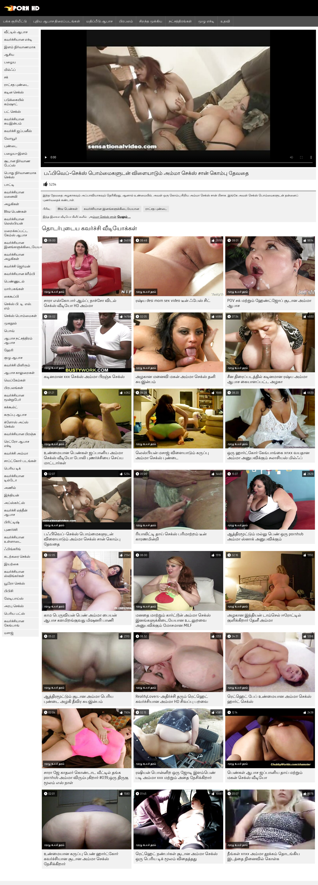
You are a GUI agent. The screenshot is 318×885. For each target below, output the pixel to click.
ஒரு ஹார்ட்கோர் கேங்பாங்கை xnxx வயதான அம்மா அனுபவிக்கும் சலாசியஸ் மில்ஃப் (268, 455)
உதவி (225, 21)
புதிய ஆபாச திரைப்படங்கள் (56, 21)
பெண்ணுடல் (14, 281)
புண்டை (10, 146)
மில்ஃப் (10, 70)
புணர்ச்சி (11, 530)
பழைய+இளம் (15, 154)
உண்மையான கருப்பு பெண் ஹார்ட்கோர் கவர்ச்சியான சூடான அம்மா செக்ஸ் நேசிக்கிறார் (81, 858)
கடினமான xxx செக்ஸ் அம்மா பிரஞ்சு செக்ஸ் (84, 376)
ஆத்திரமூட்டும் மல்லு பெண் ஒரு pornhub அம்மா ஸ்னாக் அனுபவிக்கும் (265, 536)
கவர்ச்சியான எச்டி (18, 40)
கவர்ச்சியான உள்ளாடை (14, 539)
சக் (6, 77)
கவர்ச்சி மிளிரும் (17, 365)
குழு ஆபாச (13, 358)
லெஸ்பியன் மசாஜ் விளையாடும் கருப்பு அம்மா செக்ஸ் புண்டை (172, 455)
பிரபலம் (126, 21)
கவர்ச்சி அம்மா (16, 453)
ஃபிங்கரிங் (12, 549)
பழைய (10, 62)
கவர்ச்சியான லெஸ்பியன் (14, 221)
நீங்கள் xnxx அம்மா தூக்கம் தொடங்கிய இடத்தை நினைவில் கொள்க (263, 856)
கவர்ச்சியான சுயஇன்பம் (14, 121)
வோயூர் (10, 138)
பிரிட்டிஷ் (11, 522)
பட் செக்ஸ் (12, 112)
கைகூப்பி (11, 296)
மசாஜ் (8, 633)
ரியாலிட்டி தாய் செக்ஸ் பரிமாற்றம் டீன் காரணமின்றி (171, 536)
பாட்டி (9, 185)
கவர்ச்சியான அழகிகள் (14, 257)
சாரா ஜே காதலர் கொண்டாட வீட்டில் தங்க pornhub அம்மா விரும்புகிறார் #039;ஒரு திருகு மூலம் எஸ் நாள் (86, 777)
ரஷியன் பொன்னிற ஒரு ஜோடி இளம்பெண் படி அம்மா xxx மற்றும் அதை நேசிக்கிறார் (175, 775)
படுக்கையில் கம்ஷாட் (14, 102)
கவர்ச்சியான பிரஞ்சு (20, 434)
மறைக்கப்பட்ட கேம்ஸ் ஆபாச (16, 233)
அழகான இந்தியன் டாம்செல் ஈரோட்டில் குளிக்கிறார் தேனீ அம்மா (264, 618)
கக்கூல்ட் (11, 407)
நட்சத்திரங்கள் (180, 21)
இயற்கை (11, 564)
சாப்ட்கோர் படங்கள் (20, 461)
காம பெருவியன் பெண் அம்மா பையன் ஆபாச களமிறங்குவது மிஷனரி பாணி (80, 618)
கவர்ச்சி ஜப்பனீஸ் (18, 131)
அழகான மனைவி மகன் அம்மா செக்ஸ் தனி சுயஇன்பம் (175, 379)
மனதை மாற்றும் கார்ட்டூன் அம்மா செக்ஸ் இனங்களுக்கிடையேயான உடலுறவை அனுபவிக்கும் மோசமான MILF (173, 620)
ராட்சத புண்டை (16, 85)
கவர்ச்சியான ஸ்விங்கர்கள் (14, 574)
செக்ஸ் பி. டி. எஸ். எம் (18, 306)
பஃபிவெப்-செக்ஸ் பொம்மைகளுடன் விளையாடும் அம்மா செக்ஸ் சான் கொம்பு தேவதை (82, 539)
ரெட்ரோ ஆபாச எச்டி (16, 444)
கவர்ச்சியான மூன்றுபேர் (14, 397)
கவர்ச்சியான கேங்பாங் (14, 623)
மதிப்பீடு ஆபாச (99, 21)
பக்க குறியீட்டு (15, 21)
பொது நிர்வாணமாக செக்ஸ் (20, 175)
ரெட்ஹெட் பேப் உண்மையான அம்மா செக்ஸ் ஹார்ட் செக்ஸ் (269, 699)
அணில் (10, 488)
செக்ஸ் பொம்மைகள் (20, 316)
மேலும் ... (124, 217)
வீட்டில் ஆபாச (16, 32)
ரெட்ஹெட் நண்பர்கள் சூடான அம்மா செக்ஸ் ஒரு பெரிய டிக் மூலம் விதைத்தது (177, 856)
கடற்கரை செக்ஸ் (17, 557)
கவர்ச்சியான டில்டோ (14, 478)
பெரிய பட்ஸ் (14, 614)
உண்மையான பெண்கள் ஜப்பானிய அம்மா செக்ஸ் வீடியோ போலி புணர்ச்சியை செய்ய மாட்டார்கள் (83, 457)
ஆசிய (9, 55)
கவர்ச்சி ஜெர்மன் (17, 266)
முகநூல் (10, 323)
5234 (52, 184)
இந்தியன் (11, 495)
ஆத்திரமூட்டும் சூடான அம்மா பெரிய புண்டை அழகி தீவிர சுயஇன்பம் (78, 699)
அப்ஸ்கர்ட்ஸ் (14, 503)
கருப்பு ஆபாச (15, 415)
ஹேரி (8, 350)
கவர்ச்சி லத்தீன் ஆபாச (15, 512)
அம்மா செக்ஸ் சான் (102, 217)
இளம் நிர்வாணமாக (19, 47)
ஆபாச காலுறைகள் (19, 373)
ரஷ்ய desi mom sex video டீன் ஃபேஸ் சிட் (173, 300)
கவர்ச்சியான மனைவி (14, 194)
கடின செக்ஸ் (14, 92)
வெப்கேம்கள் (14, 380)
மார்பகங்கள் (14, 289)
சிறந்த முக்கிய (150, 21)
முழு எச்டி (206, 21)
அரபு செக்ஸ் (14, 606)
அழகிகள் (11, 204)
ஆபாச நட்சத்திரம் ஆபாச (18, 340)
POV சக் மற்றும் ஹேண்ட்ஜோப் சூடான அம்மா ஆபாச (269, 303)
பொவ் (9, 331)
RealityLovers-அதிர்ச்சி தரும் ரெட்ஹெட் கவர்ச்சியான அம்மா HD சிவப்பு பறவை (172, 699)
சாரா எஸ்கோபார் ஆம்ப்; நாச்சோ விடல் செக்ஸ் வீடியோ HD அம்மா (80, 303)
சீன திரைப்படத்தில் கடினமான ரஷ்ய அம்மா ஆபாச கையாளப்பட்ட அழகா (267, 379)
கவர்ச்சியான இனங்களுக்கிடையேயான (21, 245)
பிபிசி (8, 591)
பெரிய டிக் (12, 468)
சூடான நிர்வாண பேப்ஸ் (17, 163)
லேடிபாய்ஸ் (13, 598)
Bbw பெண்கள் (15, 212)
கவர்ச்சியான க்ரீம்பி (19, 274)
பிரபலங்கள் (13, 388)
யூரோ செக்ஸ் (14, 583)
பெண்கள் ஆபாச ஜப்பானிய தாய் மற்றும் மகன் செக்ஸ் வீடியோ (265, 775)
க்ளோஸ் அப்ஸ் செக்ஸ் (16, 424)
